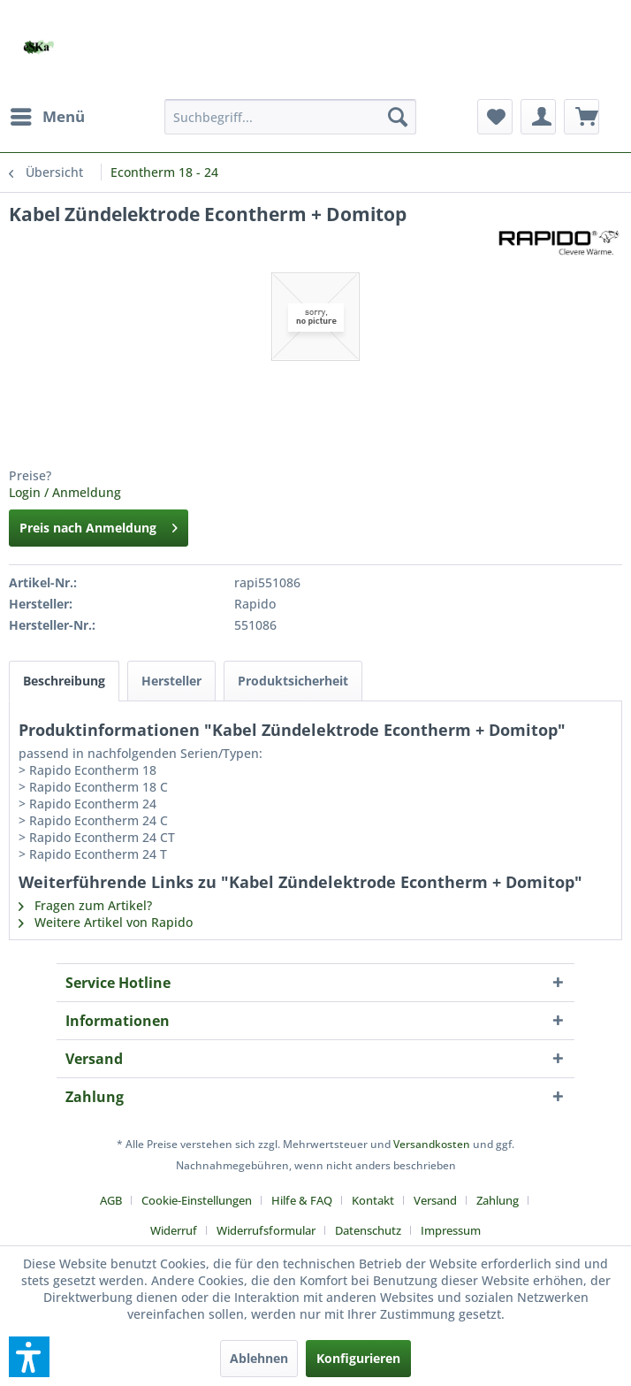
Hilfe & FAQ (301, 1200)
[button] (29, 1356)
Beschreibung (64, 680)
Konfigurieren (358, 1358)
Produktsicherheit (293, 680)
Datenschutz (368, 1230)
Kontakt (373, 1200)
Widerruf (173, 1230)
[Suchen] (397, 116)
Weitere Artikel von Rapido (106, 922)
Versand (435, 1200)
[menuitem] (47, 116)
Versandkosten (431, 1144)
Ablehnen (259, 1358)
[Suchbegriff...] (290, 116)
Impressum (451, 1230)
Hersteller (171, 680)
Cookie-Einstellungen (196, 1200)
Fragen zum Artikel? (85, 905)
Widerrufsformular (266, 1230)
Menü (48, 114)
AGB (111, 1200)
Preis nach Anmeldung (98, 525)
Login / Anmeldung (65, 492)
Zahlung (497, 1200)
